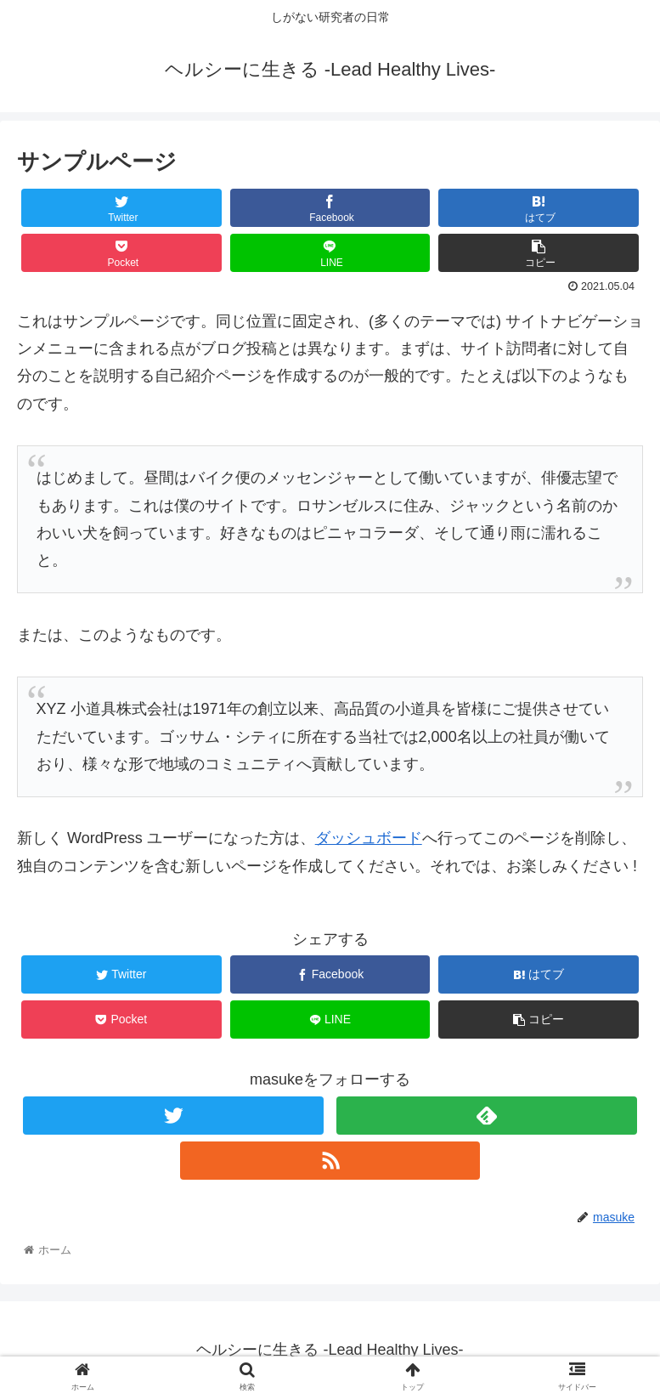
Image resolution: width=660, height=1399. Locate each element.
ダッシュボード (368, 838)
